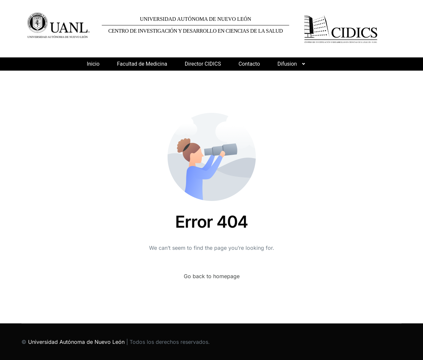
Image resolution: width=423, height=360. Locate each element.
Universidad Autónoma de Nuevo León (76, 342)
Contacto (249, 64)
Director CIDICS (203, 64)
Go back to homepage (212, 276)
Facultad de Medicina (142, 64)
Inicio (93, 64)
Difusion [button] (287, 64)
